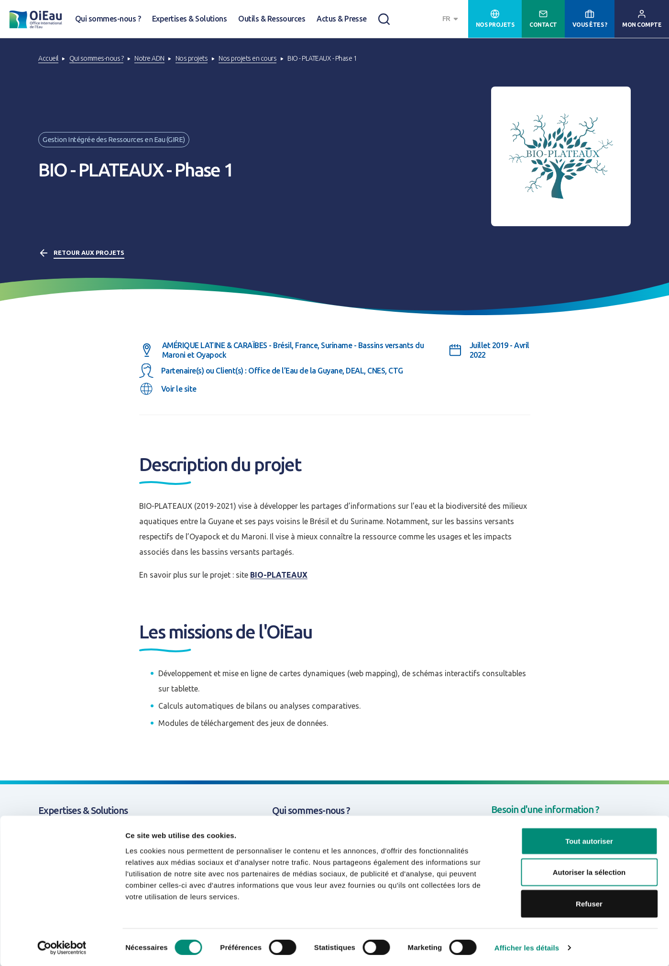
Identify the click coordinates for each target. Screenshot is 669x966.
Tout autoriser (589, 840)
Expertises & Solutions (189, 18)
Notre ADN (149, 58)
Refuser (589, 903)
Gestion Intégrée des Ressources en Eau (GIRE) (114, 139)
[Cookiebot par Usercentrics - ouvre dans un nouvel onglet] (62, 947)
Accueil (48, 58)
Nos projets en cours (247, 58)
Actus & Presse (342, 18)
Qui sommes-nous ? (108, 18)
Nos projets (191, 58)
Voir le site (179, 388)
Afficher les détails (526, 947)
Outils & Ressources (271, 18)
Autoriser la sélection (589, 872)
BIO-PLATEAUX (278, 575)
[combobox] (451, 18)
